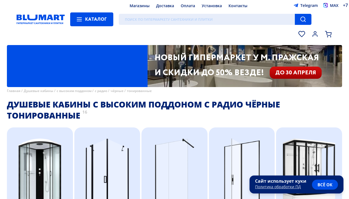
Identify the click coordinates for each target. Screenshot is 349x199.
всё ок (324, 184)
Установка (212, 5)
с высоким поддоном (74, 90)
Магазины (139, 5)
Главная (13, 90)
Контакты (238, 5)
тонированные (139, 90)
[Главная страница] (41, 19)
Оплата (188, 5)
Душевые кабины (38, 90)
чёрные (117, 90)
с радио (101, 90)
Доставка (165, 5)
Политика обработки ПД (278, 186)
